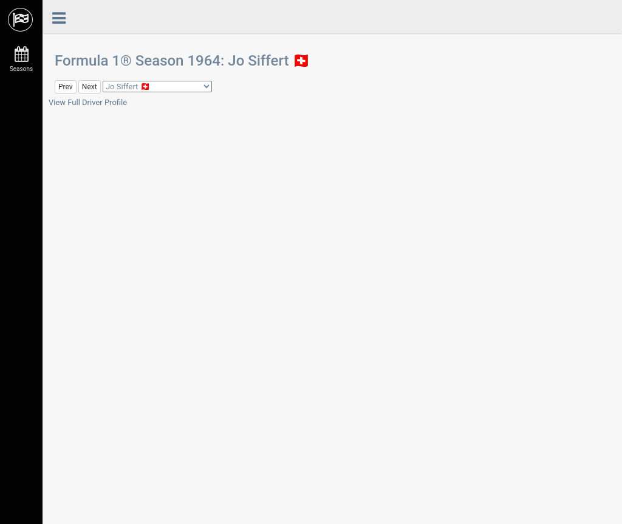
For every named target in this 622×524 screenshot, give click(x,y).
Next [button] (89, 87)
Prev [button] (65, 87)
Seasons (21, 59)
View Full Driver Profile (88, 102)
